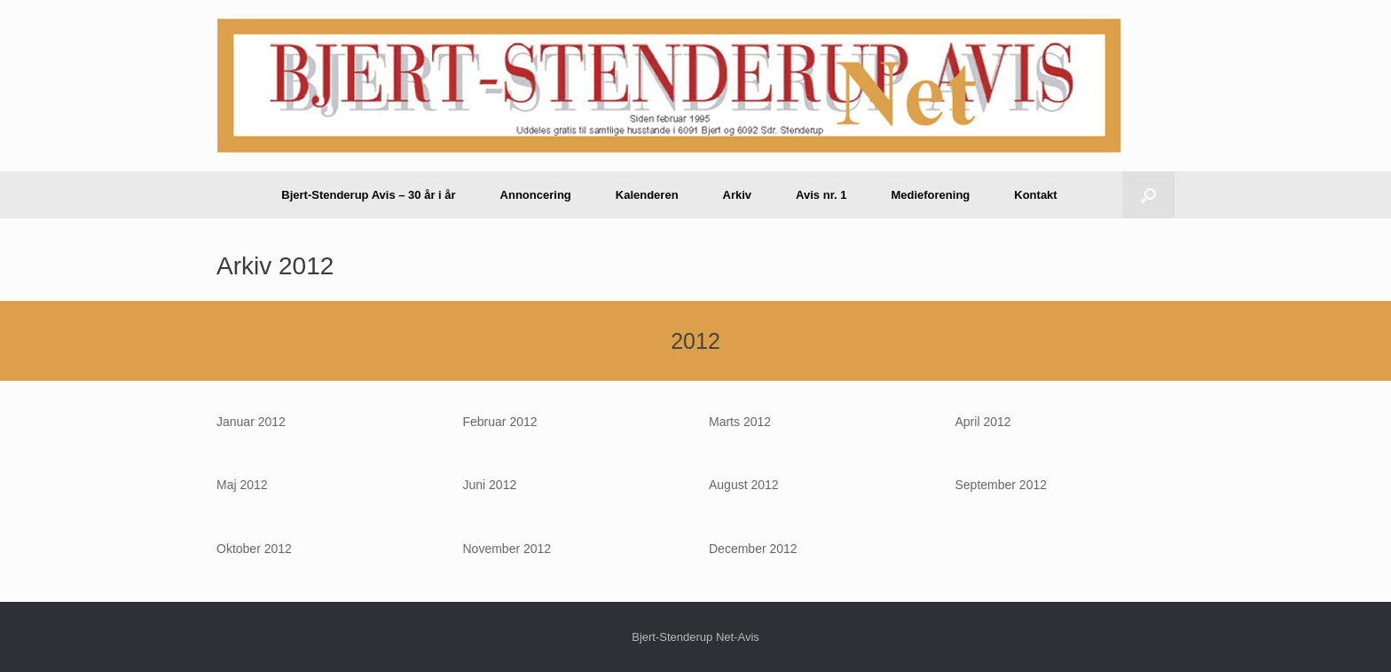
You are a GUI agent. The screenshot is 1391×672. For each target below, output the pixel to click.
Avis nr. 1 (821, 195)
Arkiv (737, 195)
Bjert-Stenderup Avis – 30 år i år (368, 195)
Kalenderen (647, 195)
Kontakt (1035, 195)
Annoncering (535, 195)
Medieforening (930, 195)
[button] (1148, 194)
